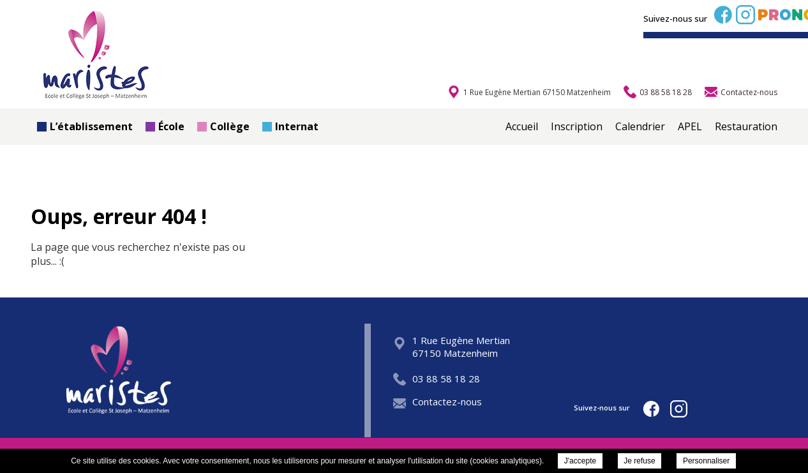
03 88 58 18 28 (436, 378)
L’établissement (85, 126)
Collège (223, 126)
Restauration (746, 126)
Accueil (521, 126)
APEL (690, 126)
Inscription (576, 126)
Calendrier (640, 126)
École (165, 126)
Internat (290, 126)
